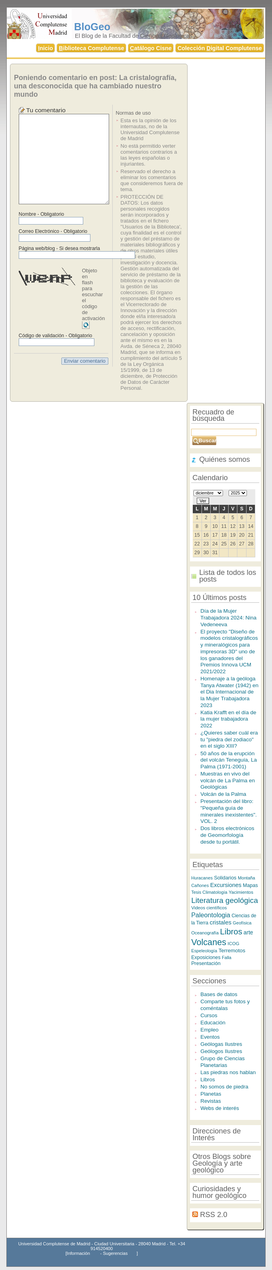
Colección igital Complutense (220, 48)
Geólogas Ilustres (221, 1044)
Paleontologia (210, 914)
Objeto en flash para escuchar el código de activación (93, 294)
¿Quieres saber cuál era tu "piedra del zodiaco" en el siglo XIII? (229, 739)
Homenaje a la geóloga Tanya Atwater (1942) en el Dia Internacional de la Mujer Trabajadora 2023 (229, 692)
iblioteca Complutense (91, 48)
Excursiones (226, 885)
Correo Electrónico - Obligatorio (53, 231)
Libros (231, 931)
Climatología (214, 892)
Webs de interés (219, 1108)
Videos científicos (209, 907)
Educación (212, 1023)
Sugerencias (115, 1253)
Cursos (208, 1015)
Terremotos (232, 950)
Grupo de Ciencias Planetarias (222, 1061)
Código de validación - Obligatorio (55, 335)
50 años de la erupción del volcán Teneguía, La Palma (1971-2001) (228, 760)
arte (248, 932)
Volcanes (208, 942)
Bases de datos (218, 994)
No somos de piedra (224, 1087)
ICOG (233, 943)
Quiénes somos (224, 459)
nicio (45, 48)
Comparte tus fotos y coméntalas (225, 1004)
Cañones (200, 885)
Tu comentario (46, 110)
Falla (226, 957)
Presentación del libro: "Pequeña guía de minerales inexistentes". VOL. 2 (228, 811)
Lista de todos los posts (227, 575)
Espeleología (204, 950)
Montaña (246, 877)
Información (78, 1253)
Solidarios (225, 878)
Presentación (206, 963)
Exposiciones (205, 957)
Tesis (196, 892)
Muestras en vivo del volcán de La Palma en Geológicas (227, 780)
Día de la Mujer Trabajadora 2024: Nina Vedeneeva (228, 617)
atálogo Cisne (151, 48)
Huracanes (202, 877)
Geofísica (242, 922)
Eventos (210, 1037)
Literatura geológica (224, 900)
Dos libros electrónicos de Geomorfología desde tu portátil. (227, 834)
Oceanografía (205, 932)
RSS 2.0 (213, 1214)
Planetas (210, 1094)
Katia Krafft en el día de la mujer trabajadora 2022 (228, 719)
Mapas (250, 885)
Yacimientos (241, 892)
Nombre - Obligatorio (41, 214)
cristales (220, 922)
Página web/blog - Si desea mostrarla (59, 248)
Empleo (209, 1030)
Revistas (210, 1101)
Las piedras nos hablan (228, 1072)
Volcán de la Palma (223, 794)
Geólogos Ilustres (221, 1051)
